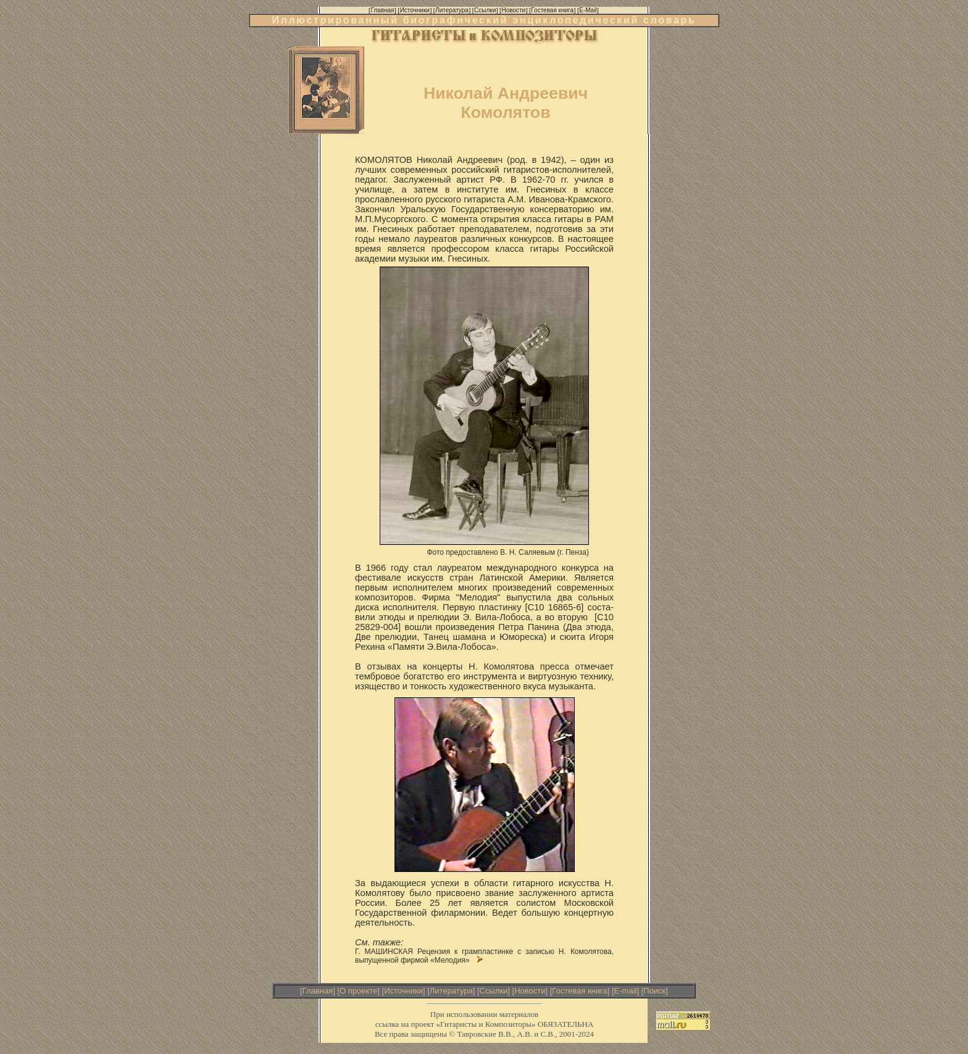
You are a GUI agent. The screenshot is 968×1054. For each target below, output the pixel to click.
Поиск (654, 990)
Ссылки (494, 990)
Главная (317, 990)
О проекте (358, 990)
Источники (403, 990)
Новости (529, 990)
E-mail (625, 990)
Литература (451, 990)
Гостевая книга (579, 990)
